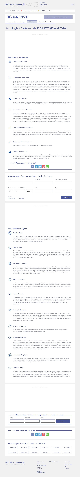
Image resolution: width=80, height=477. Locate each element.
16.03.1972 (67, 452)
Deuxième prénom (61, 179)
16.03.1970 (67, 448)
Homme (12, 198)
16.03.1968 (56, 452)
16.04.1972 (24, 452)
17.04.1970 (13, 448)
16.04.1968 (13, 452)
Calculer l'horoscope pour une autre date (58, 17)
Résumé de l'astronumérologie (16, 22)
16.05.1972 (45, 452)
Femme (21, 198)
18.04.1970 (34, 448)
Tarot (41, 6)
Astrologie (42, 2)
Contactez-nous (41, 466)
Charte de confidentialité (41, 472)
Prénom (37, 179)
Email (42, 418)
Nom (9, 179)
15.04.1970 (24, 448)
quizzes (66, 469)
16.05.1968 (34, 452)
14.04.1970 (45, 448)
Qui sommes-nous (40, 463)
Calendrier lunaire (54, 462)
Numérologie (43, 4)
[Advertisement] (40, 45)
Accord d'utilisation (40, 469)
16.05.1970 (56, 448)
